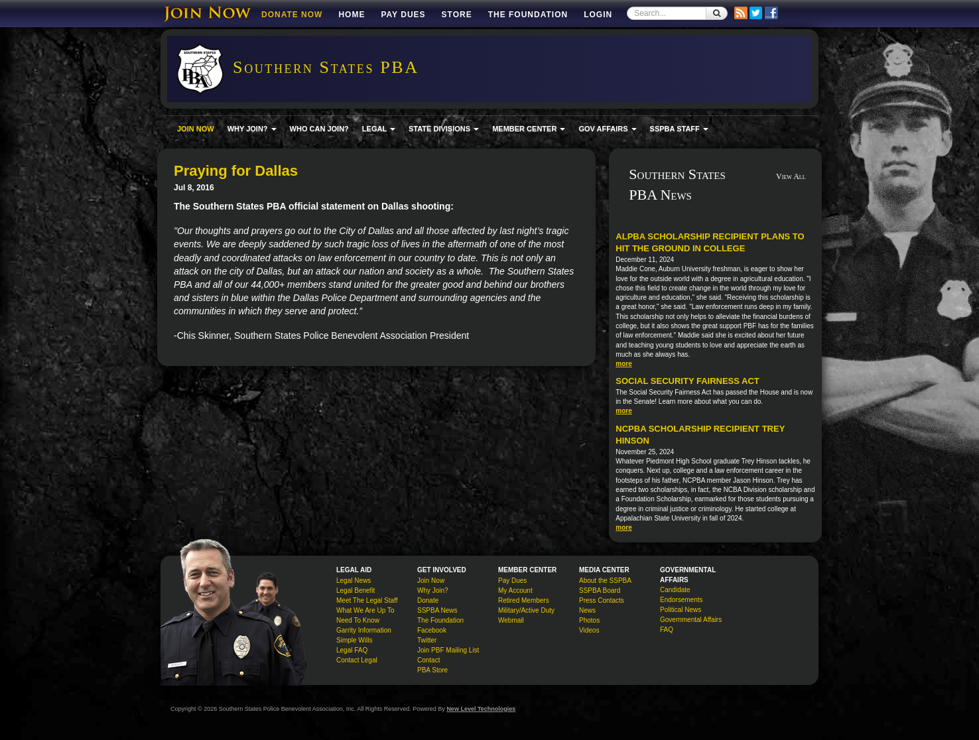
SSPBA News (437, 610)
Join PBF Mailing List (448, 650)
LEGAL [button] (378, 129)
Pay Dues (403, 14)
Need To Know (357, 620)
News (587, 610)
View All (791, 176)
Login (598, 14)
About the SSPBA (605, 580)
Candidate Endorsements (681, 594)
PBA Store (432, 670)
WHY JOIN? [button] (252, 129)
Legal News (353, 580)
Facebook (431, 630)
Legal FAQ (351, 650)
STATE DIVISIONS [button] (444, 129)
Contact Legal (356, 660)
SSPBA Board (599, 590)
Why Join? (432, 590)
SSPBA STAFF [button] (679, 129)
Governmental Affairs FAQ (691, 624)
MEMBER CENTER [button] (528, 129)
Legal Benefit (355, 590)
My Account (515, 590)
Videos (589, 630)
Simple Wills (354, 640)
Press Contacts (601, 600)
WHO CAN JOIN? (319, 129)
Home (351, 14)
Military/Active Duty (526, 610)
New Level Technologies (480, 709)
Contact (428, 660)
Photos (589, 620)
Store (457, 14)
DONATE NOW (291, 14)
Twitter (426, 640)
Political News (680, 609)
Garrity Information (363, 630)
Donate (427, 600)
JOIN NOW (195, 129)
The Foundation (528, 14)
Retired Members (523, 600)
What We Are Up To (365, 610)
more (623, 363)
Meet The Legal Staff (366, 600)
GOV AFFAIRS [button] (607, 129)
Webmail (511, 620)
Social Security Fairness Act (687, 381)
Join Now (430, 580)
